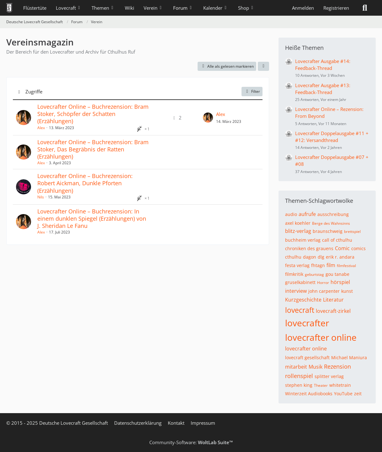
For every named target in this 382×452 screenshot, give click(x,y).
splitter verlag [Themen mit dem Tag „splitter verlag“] (329, 376)
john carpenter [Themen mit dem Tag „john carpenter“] (324, 291)
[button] (263, 66)
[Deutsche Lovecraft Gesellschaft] (9, 8)
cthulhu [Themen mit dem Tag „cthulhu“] (293, 257)
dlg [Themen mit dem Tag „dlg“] (321, 257)
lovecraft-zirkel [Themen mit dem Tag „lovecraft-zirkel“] (333, 310)
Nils (40, 197)
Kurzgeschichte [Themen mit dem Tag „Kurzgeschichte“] (303, 299)
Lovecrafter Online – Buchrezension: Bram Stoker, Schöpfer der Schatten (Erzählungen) (93, 114)
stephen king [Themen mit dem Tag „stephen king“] (298, 385)
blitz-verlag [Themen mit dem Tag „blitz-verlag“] (298, 231)
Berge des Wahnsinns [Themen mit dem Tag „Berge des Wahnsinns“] (331, 223)
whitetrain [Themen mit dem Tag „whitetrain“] (340, 385)
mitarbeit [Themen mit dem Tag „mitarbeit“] (296, 366)
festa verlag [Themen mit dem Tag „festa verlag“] (297, 265)
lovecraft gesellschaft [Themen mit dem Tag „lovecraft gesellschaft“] (307, 357)
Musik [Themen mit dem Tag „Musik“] (315, 366)
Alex (41, 127)
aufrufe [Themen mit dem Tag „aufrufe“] (307, 214)
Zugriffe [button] (33, 91)
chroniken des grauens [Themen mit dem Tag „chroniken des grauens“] (309, 248)
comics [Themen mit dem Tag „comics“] (358, 248)
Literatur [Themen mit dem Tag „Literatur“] (333, 299)
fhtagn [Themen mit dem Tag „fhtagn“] (318, 265)
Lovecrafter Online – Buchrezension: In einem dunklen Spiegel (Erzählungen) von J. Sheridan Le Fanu (91, 218)
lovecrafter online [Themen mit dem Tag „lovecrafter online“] (321, 337)
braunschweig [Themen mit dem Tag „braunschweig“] (327, 231)
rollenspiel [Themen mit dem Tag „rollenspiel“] (299, 376)
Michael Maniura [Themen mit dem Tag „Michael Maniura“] (349, 357)
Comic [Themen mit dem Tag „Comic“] (342, 248)
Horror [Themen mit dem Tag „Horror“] (323, 282)
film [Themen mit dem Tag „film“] (330, 265)
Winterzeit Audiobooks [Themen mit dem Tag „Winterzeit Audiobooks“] (308, 394)
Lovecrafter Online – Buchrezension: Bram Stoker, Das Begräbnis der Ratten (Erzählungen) (93, 149)
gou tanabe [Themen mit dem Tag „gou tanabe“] (337, 274)
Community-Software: (191, 442)
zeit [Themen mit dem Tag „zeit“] (358, 394)
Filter (252, 91)
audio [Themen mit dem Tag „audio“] (291, 214)
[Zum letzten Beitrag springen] (208, 118)
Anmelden (303, 8)
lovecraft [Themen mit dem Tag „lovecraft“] (299, 310)
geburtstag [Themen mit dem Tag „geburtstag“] (314, 274)
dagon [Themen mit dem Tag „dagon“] (309, 257)
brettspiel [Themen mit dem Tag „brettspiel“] (352, 231)
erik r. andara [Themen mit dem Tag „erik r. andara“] (340, 257)
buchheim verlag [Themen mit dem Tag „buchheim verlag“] (303, 240)
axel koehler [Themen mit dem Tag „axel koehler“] (297, 223)
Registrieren (336, 8)
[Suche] (365, 8)
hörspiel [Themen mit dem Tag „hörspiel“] (340, 282)
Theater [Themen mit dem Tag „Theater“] (321, 385)
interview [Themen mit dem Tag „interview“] (296, 290)
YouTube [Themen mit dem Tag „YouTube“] (343, 394)
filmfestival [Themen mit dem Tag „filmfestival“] (346, 265)
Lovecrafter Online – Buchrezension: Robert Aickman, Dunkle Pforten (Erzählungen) (85, 183)
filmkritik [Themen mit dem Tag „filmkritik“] (294, 274)
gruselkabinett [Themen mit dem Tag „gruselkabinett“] (300, 282)
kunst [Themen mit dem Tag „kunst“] (347, 291)
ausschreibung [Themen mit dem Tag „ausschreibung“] (333, 214)
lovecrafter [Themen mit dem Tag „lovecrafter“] (307, 323)
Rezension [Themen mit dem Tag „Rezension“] (337, 366)
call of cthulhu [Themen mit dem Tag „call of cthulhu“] (337, 240)
